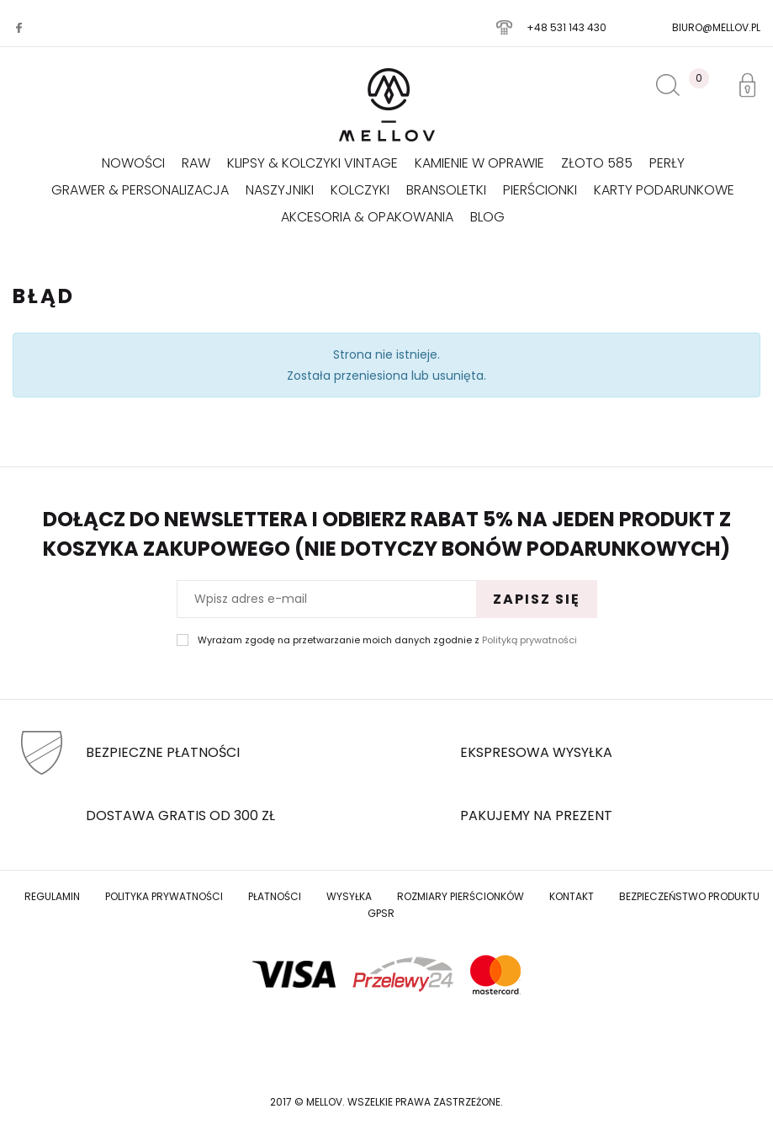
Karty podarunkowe (664, 190)
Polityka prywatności (164, 896)
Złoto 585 (597, 163)
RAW (196, 163)
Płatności (274, 896)
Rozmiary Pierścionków (460, 896)
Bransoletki (446, 190)
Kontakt (571, 896)
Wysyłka (349, 896)
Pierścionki (540, 190)
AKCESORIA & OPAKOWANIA (367, 217)
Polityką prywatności (529, 640)
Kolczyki (360, 190)
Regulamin (52, 896)
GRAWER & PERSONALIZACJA (140, 190)
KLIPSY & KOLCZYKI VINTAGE (312, 163)
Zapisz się (536, 599)
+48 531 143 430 (566, 27)
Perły (667, 163)
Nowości (133, 163)
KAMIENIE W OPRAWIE (479, 163)
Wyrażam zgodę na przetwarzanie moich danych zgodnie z (387, 640)
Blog (487, 217)
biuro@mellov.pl (716, 27)
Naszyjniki (280, 190)
